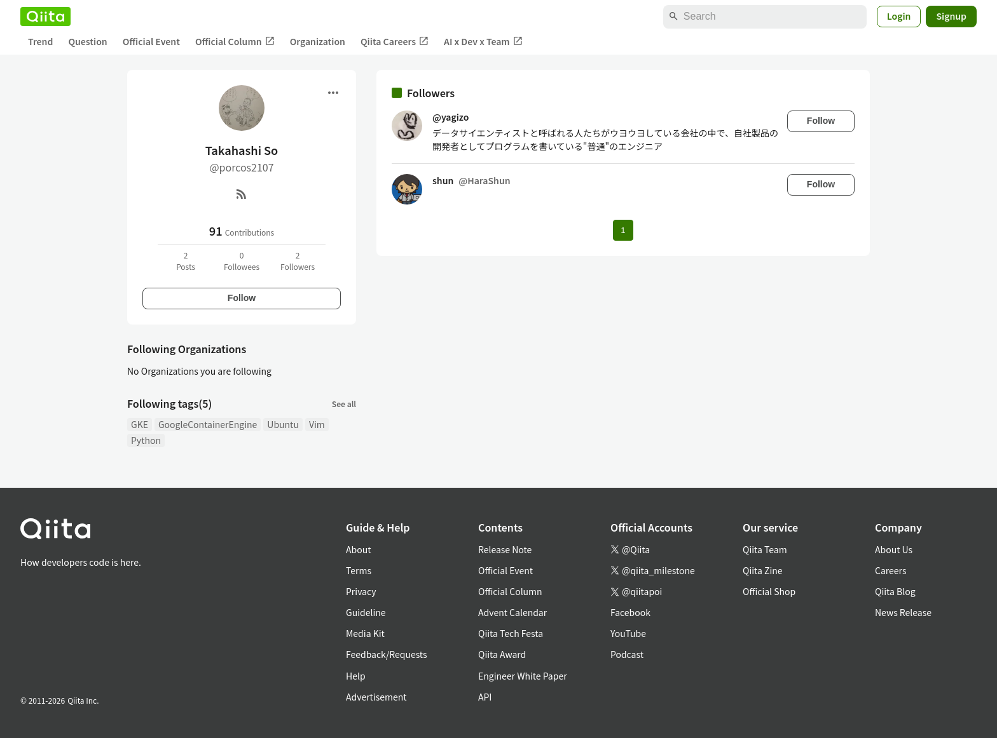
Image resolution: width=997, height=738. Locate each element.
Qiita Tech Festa (510, 633)
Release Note (505, 549)
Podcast (626, 654)
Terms (358, 570)
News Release (903, 612)
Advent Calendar (512, 612)
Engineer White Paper (522, 675)
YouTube (628, 633)
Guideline (366, 612)
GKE (139, 424)
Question (87, 41)
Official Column (235, 41)
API (485, 696)
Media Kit (365, 633)
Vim (317, 424)
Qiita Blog (895, 591)
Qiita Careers (395, 41)
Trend (40, 41)
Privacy (361, 591)
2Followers (297, 261)
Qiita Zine (763, 570)
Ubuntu (283, 424)
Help (356, 675)
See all (344, 403)
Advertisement (376, 696)
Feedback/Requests (386, 654)
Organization (317, 41)
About (358, 549)
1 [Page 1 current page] (623, 230)
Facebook (630, 612)
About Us (893, 549)
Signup (951, 16)
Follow (242, 298)
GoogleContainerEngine (207, 424)
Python (146, 440)
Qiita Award (502, 654)
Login (899, 16)
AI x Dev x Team (483, 41)
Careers (890, 570)
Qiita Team (765, 549)
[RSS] (242, 194)
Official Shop (769, 591)
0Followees (241, 261)
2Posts (185, 261)
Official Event (151, 41)
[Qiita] (45, 16)
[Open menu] (333, 92)
